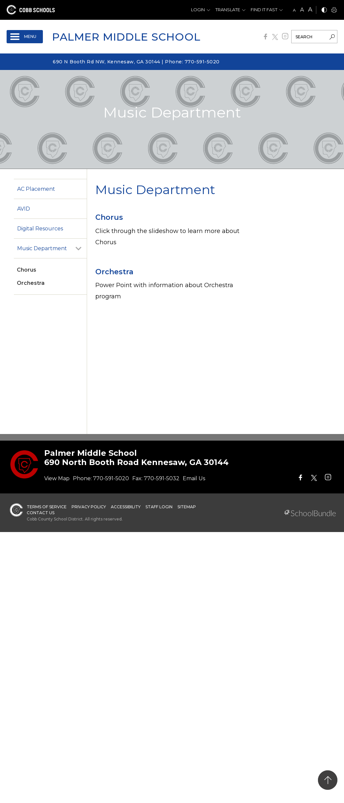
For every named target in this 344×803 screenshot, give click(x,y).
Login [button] (198, 9)
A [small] (294, 10)
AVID (23, 209)
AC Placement (36, 189)
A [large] (310, 9)
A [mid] (302, 10)
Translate (227, 9)
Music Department (42, 248)
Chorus (26, 270)
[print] (334, 10)
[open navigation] (25, 36)
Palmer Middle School (126, 36)
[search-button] (332, 38)
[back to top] (327, 780)
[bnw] (324, 10)
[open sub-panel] (78, 248)
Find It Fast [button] (264, 9)
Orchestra (31, 283)
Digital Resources (40, 228)
